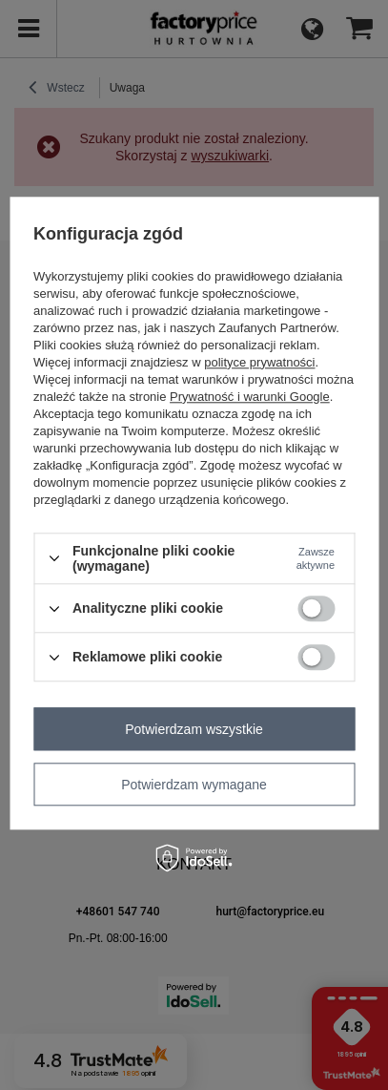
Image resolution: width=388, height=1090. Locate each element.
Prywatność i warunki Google (250, 396)
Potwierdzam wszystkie (194, 729)
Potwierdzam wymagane (194, 784)
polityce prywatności (259, 362)
